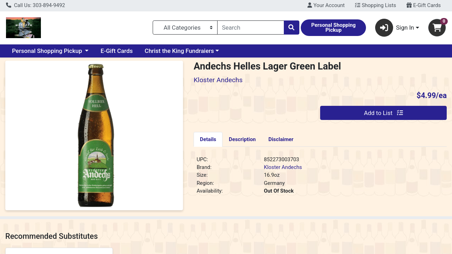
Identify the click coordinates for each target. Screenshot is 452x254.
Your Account (325, 5)
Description (242, 139)
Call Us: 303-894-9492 (35, 5)
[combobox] (250, 27)
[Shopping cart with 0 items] (437, 28)
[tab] (208, 139)
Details (208, 139)
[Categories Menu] (185, 27)
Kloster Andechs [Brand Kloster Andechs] (283, 167)
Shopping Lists (375, 5)
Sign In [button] (394, 28)
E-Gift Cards (424, 5)
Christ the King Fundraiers (179, 50)
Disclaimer (280, 139)
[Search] (250, 27)
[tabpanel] (320, 178)
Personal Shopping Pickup (48, 50)
